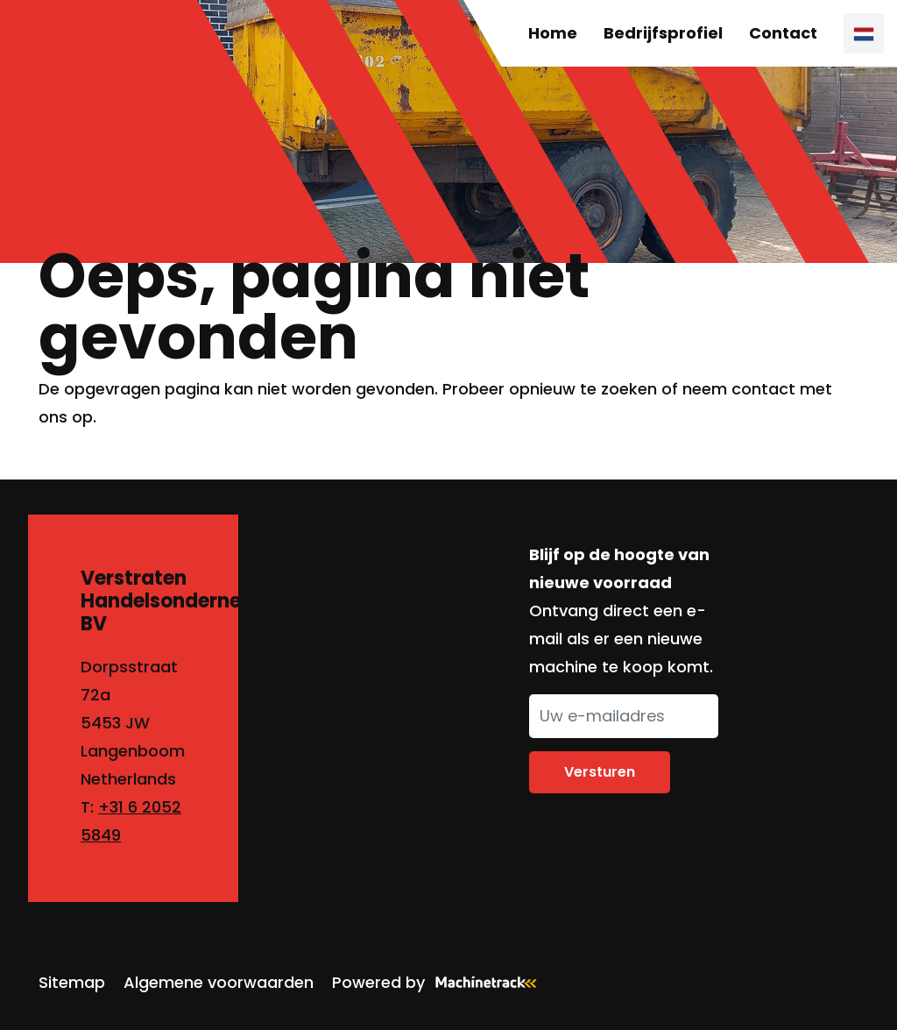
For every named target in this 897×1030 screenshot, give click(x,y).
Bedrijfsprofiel (663, 33)
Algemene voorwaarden (219, 982)
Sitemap (72, 982)
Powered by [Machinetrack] (439, 982)
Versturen (599, 772)
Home (552, 33)
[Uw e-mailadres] (623, 716)
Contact (783, 33)
